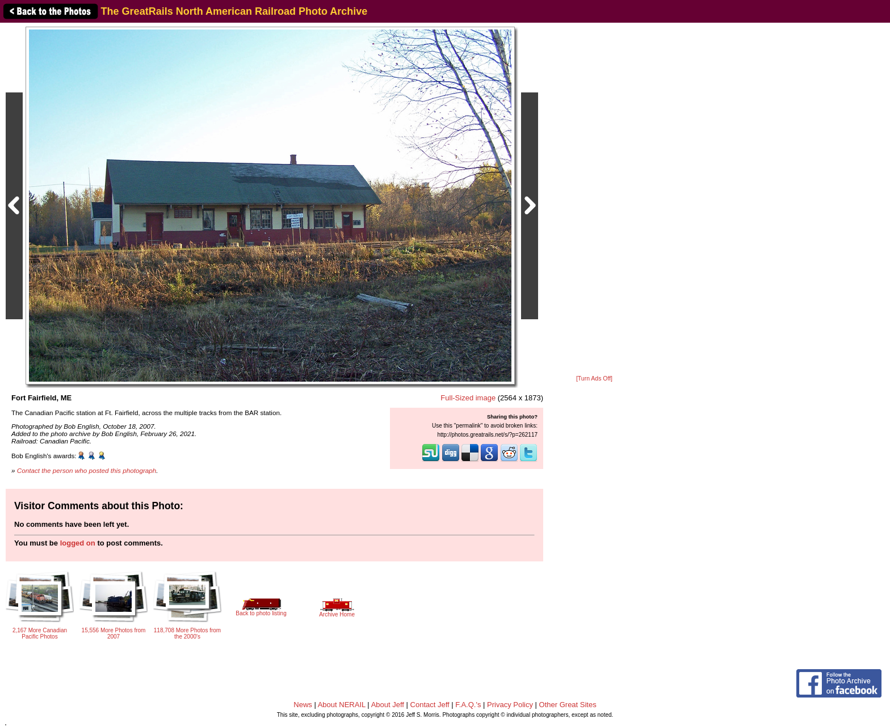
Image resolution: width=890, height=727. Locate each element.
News (302, 704)
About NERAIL (342, 704)
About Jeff (387, 704)
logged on (77, 543)
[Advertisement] (594, 199)
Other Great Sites (568, 704)
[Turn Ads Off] (594, 378)
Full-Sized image (468, 398)
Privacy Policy (510, 704)
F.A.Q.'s (468, 704)
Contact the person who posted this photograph (87, 470)
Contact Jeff (430, 704)
